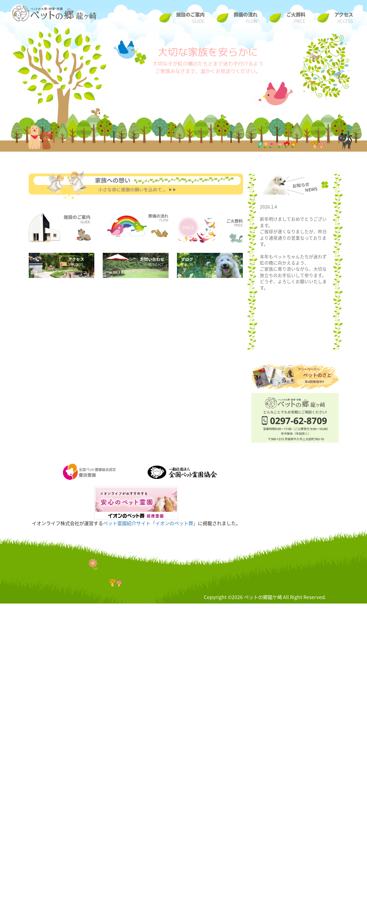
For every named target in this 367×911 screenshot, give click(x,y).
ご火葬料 (295, 17)
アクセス (343, 17)
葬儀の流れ (245, 17)
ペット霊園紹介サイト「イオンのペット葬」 (150, 523)
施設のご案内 (190, 17)
